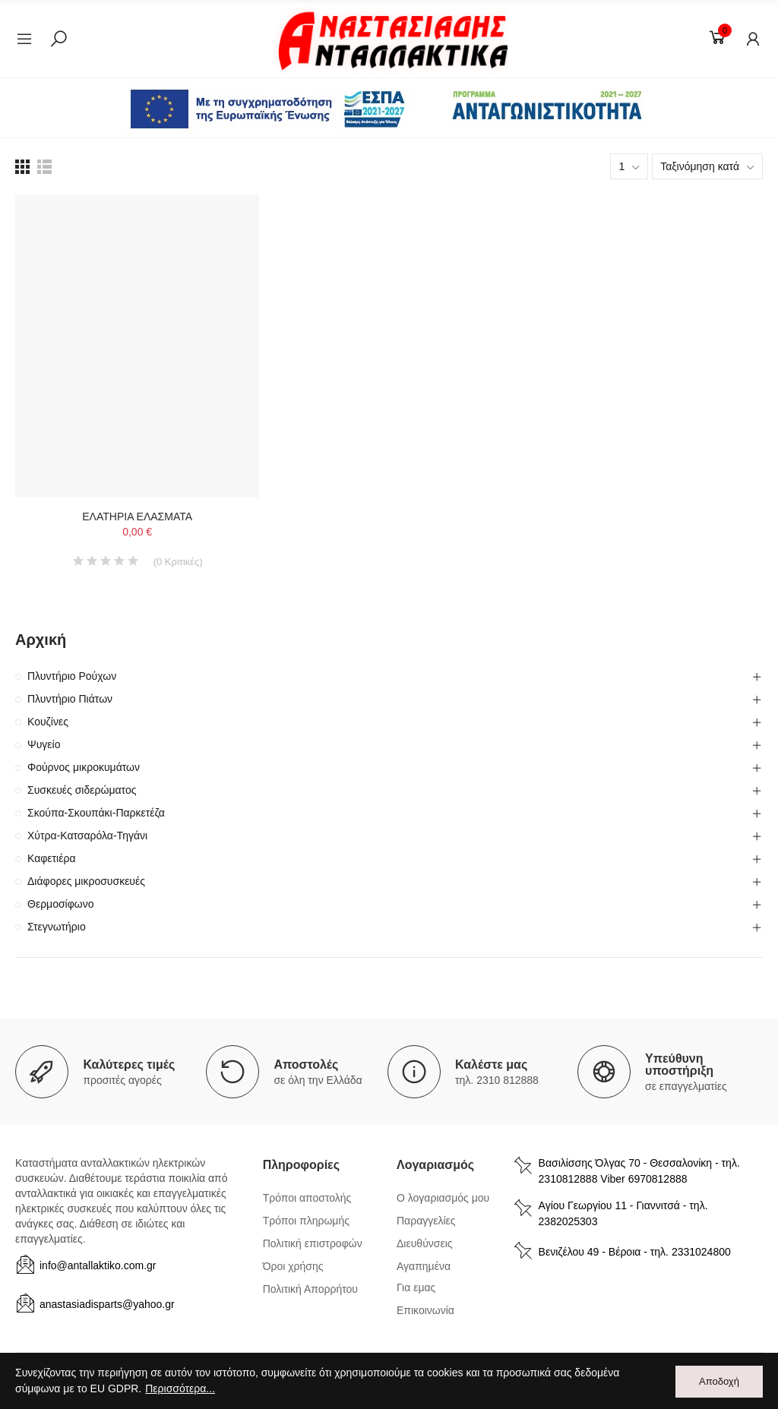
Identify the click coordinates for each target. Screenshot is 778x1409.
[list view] (22, 167)
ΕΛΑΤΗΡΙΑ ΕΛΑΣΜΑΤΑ (137, 516)
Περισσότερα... (180, 1389)
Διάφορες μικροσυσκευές (86, 881)
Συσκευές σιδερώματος (81, 790)
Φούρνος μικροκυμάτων (83, 767)
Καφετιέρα (51, 858)
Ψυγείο (44, 744)
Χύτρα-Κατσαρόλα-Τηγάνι (87, 835)
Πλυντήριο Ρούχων (71, 676)
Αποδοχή (719, 1381)
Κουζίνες (47, 722)
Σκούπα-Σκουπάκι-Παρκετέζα (96, 813)
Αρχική (40, 639)
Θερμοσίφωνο (60, 904)
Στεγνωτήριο (56, 927)
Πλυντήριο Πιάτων (69, 699)
